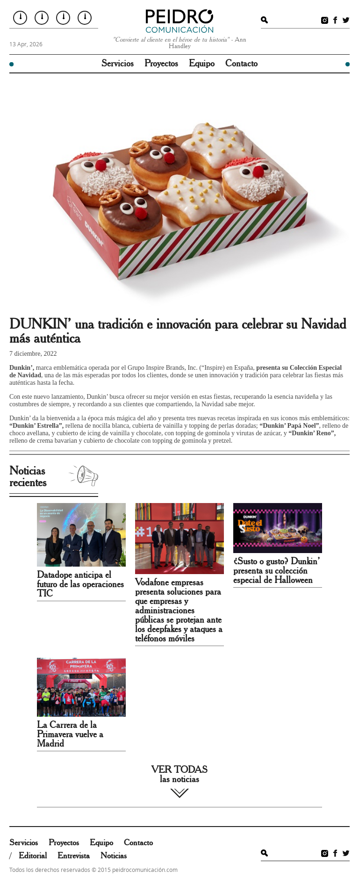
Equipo (202, 63)
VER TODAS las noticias (179, 774)
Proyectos (161, 63)
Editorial (33, 856)
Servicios (117, 63)
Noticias (114, 856)
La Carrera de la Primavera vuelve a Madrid (70, 734)
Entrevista (73, 856)
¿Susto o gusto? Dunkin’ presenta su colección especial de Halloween (276, 571)
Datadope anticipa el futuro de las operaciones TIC (80, 584)
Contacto (241, 63)
